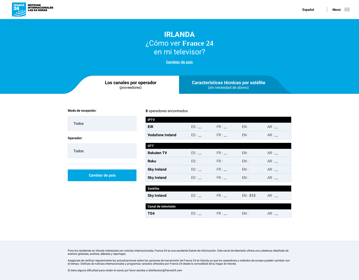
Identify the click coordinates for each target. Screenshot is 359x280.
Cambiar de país (179, 62)
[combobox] (102, 123)
